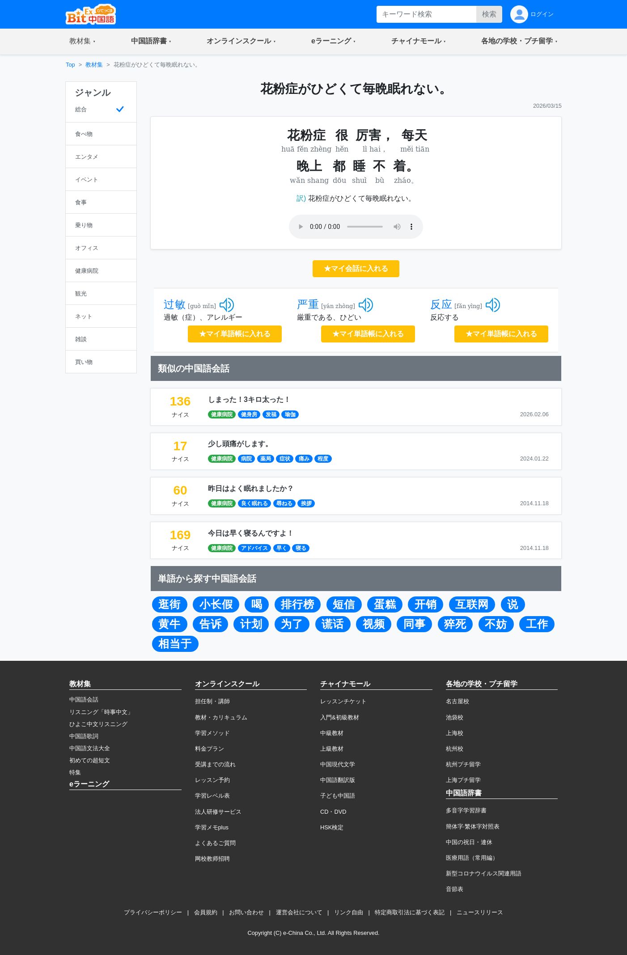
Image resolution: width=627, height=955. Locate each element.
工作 (537, 624)
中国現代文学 (337, 764)
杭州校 (454, 748)
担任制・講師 (212, 701)
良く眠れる (254, 503)
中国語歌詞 (83, 736)
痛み (304, 459)
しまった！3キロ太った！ (249, 399)
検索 (489, 14)
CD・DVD (333, 811)
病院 (246, 459)
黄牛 (169, 624)
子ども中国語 (337, 795)
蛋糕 (385, 604)
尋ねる (284, 503)
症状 (285, 459)
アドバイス (254, 548)
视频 (374, 624)
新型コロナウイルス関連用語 (483, 873)
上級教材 (331, 748)
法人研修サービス (218, 811)
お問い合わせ (246, 912)
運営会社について (299, 912)
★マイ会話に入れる (356, 268)
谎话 (333, 624)
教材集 (94, 64)
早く (281, 548)
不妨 (496, 624)
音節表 (454, 889)
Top (70, 64)
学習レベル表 (212, 795)
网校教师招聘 (212, 858)
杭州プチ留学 (463, 764)
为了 (292, 624)
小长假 (216, 604)
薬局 (265, 459)
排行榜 (297, 604)
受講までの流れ (215, 764)
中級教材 (331, 733)
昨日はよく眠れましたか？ (251, 488)
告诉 (210, 624)
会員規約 (205, 912)
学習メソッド (212, 733)
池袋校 (454, 717)
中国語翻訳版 (337, 780)
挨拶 (306, 503)
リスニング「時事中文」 (101, 712)
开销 (426, 604)
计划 (251, 624)
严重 (308, 304)
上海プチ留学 (463, 780)
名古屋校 (457, 701)
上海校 (454, 733)
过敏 (175, 304)
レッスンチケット (343, 701)
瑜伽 (290, 414)
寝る (301, 548)
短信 (344, 604)
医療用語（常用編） (472, 857)
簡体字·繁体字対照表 (473, 826)
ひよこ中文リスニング (98, 724)
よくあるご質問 (215, 843)
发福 (271, 414)
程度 (323, 459)
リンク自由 (348, 912)
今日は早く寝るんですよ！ (251, 533)
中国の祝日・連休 (469, 842)
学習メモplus (212, 827)
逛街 (169, 604)
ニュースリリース (480, 912)
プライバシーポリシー (153, 912)
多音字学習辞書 (466, 810)
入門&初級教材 (339, 717)
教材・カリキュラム (221, 717)
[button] (82, 42)
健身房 (249, 414)
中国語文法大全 (89, 748)
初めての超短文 (89, 760)
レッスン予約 (212, 780)
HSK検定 (331, 827)
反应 (441, 304)
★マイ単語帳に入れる (235, 334)
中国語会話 (83, 699)
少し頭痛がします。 (240, 444)
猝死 (455, 624)
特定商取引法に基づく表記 (410, 912)
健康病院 (222, 414)
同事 (414, 624)
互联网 (472, 604)
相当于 (175, 644)
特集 (75, 772)
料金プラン (209, 748)
